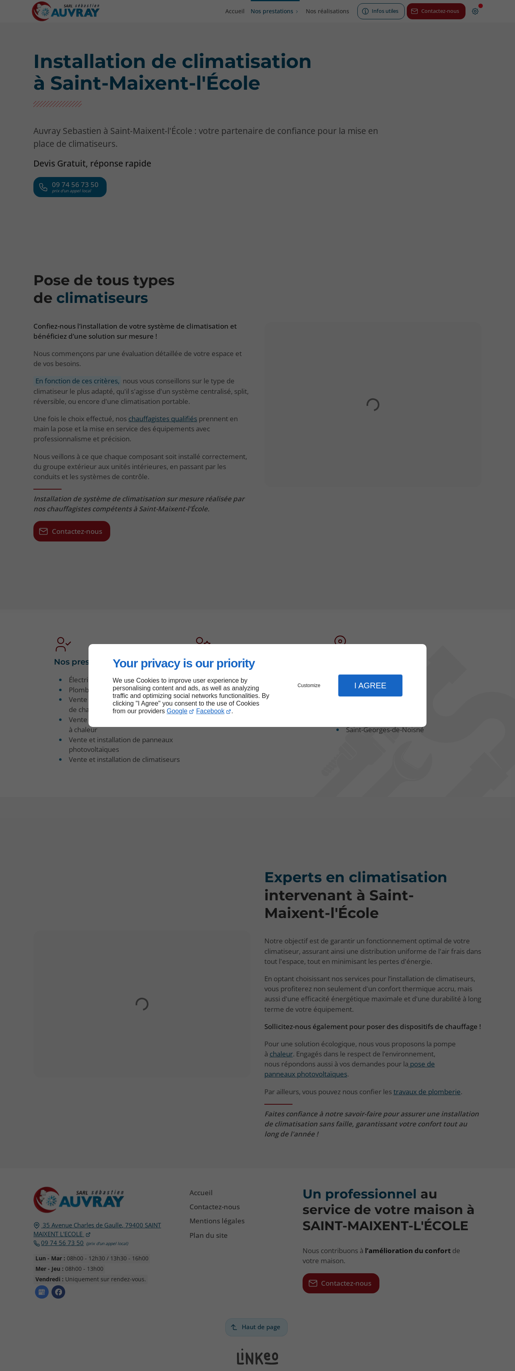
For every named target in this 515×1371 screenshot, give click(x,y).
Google (177, 711)
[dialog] (257, 685)
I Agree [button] (370, 685)
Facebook (210, 711)
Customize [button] (309, 685)
